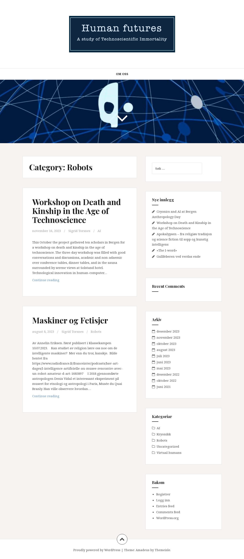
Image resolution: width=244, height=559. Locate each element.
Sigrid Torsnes (79, 231)
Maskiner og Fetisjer (70, 320)
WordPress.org (167, 518)
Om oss (122, 74)
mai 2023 (163, 368)
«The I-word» (167, 250)
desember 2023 (168, 331)
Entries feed (165, 506)
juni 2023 (164, 362)
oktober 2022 (166, 380)
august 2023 (166, 350)
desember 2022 (168, 374)
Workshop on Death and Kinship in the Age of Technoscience (76, 210)
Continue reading (56, 281)
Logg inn (163, 500)
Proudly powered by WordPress (96, 550)
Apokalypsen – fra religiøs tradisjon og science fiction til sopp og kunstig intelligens (182, 239)
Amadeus (142, 550)
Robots (96, 331)
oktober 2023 (166, 343)
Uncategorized (168, 446)
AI (99, 231)
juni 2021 (164, 386)
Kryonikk (164, 434)
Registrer (163, 494)
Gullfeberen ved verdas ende (179, 256)
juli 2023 (163, 356)
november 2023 (168, 337)
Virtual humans (169, 452)
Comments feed (168, 512)
